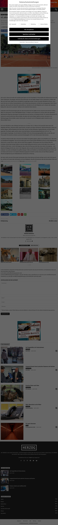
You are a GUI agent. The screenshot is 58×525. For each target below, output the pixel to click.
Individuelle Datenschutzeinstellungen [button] (29, 38)
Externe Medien (43, 23)
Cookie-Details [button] (22, 41)
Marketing (32, 23)
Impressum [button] (36, 41)
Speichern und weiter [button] (29, 33)
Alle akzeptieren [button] (29, 29)
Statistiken (22, 23)
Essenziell (12, 23)
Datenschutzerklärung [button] (30, 41)
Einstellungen (12, 20)
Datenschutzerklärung (19, 18)
